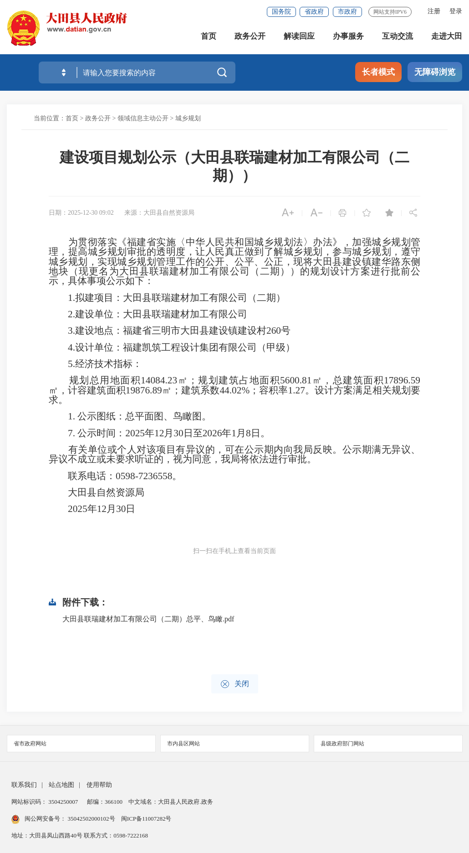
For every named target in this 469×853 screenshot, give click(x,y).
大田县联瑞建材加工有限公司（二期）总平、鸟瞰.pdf (148, 619)
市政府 (347, 11)
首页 (208, 36)
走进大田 (446, 36)
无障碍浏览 (434, 72)
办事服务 (348, 36)
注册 (434, 11)
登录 (455, 11)
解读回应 (299, 36)
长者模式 (378, 72)
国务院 (281, 11)
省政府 (314, 11)
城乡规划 (188, 118)
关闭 (234, 684)
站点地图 (61, 784)
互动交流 (397, 36)
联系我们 (24, 784)
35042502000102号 (91, 818)
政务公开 (249, 36)
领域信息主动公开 (142, 118)
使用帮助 (99, 784)
